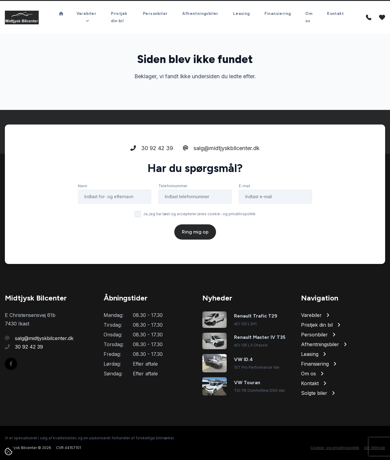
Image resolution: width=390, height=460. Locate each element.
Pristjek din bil (119, 17)
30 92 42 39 (151, 148)
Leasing (241, 13)
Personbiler (155, 13)
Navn (82, 186)
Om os (308, 17)
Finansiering (277, 13)
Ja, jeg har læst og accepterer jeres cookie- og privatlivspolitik (199, 214)
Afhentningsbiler (200, 13)
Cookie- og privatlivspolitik (334, 447)
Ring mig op (195, 232)
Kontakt (335, 13)
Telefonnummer (172, 186)
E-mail (244, 186)
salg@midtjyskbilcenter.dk (221, 148)
